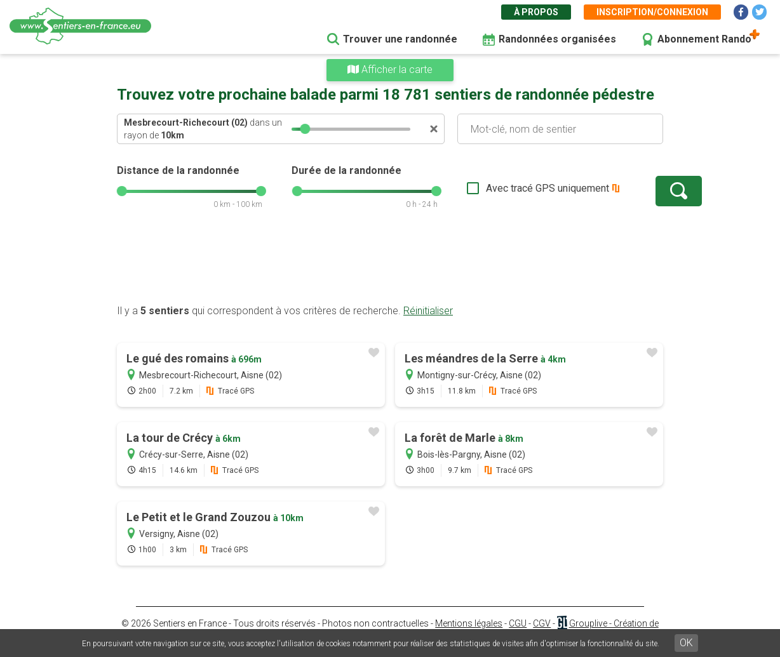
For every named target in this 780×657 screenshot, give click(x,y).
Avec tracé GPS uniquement (507, 188)
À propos (536, 12)
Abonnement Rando (704, 39)
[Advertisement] (390, 263)
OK (686, 643)
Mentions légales (468, 623)
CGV (542, 623)
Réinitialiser (428, 311)
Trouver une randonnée (400, 39)
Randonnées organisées (557, 39)
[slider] (305, 129)
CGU (518, 623)
